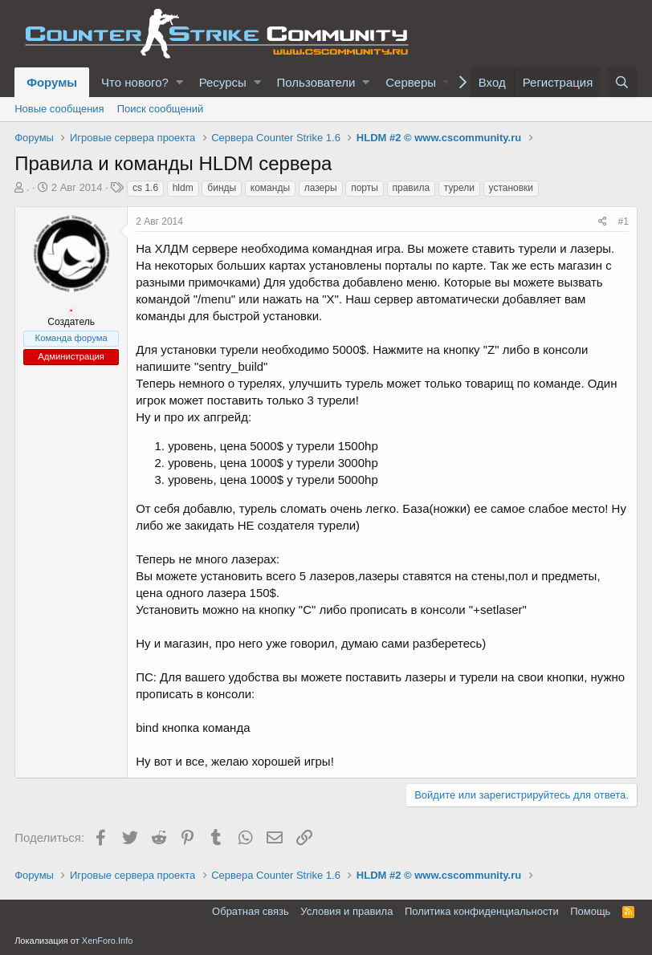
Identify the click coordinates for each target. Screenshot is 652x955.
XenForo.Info (107, 940)
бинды (221, 187)
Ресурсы (223, 82)
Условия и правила (346, 911)
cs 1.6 (145, 187)
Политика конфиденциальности (482, 911)
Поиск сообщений (160, 109)
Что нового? (135, 82)
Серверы (410, 82)
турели (459, 187)
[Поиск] (622, 82)
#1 (623, 221)
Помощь (590, 911)
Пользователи (316, 82)
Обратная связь (250, 911)
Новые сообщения (59, 109)
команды (270, 187)
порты (364, 187)
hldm (183, 187)
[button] (179, 82)
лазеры (320, 187)
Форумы (51, 82)
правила (411, 187)
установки (511, 187)
